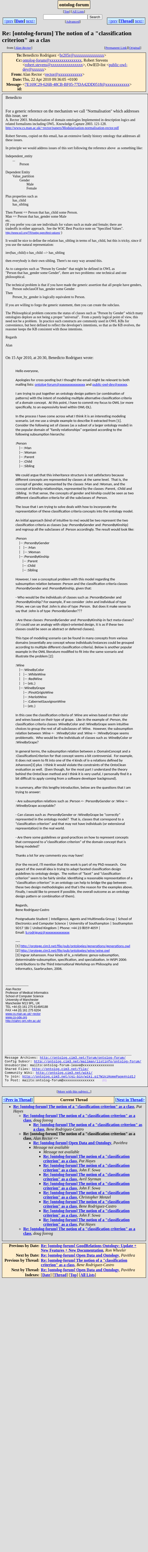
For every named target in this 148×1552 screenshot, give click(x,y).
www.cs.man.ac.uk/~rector (23, 1014)
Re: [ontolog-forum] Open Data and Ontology (72, 1150)
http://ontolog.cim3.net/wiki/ (64, 1078)
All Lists (78, 11)
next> (30, 21)
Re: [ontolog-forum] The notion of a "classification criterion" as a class (73, 1114)
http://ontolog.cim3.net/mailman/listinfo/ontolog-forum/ (87, 1064)
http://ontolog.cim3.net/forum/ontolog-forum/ (83, 1059)
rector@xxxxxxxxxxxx (63, 74)
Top (66, 11)
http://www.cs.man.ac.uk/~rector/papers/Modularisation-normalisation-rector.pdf (62, 128)
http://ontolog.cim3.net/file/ (60, 1073)
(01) (104, 1087)
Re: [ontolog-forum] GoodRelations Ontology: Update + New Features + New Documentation (88, 1255)
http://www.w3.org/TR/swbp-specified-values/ (33, 232)
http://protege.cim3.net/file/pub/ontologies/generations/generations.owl (75, 946)
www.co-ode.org (16, 1017)
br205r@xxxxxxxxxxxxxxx (82, 55)
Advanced (73, 21)
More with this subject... (74, 1099)
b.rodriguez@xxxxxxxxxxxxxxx (48, 932)
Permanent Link (116, 48)
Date (20, 21)
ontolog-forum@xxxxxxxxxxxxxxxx (52, 60)
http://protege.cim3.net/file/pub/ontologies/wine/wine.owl (65, 950)
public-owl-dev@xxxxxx (109, 384)
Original (134, 48)
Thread (126, 21)
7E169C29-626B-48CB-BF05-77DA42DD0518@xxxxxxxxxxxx (77, 84)
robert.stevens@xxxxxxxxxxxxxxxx (54, 65)
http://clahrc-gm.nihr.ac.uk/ (23, 1021)
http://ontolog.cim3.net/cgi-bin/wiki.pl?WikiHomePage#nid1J (78, 1082)
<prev (8, 21)
